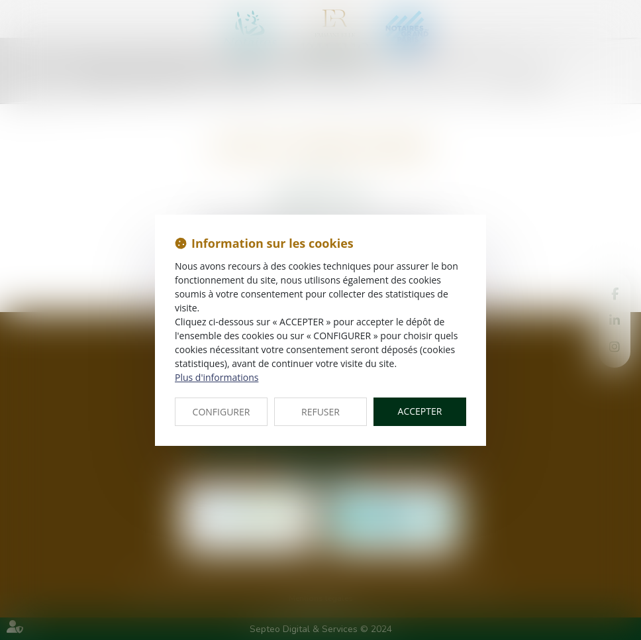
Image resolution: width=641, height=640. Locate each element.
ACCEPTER (420, 411)
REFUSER (320, 411)
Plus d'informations (216, 377)
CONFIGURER (221, 411)
